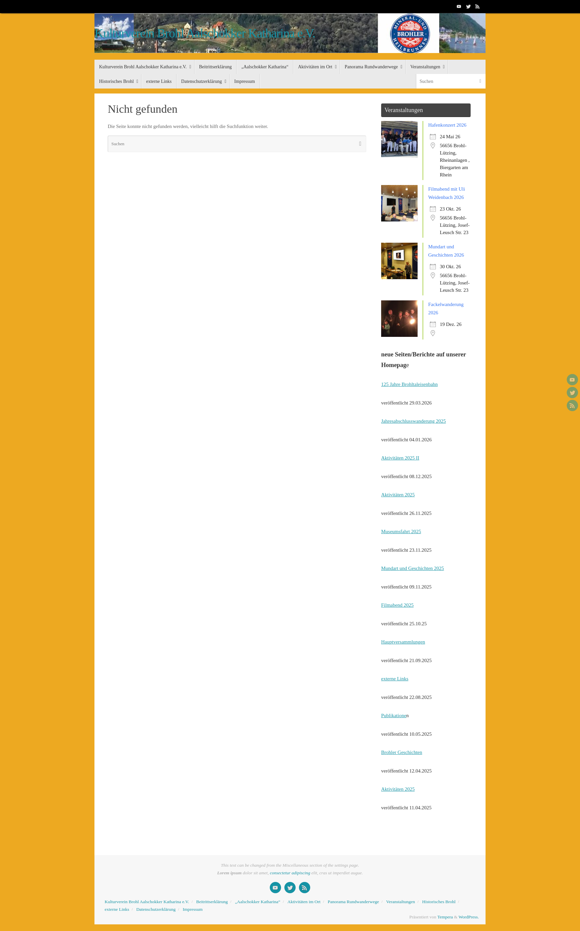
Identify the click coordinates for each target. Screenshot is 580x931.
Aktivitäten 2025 (398, 494)
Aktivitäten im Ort (303, 901)
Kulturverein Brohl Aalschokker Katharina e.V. (204, 33)
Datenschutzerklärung (155, 909)
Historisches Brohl (439, 901)
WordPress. (468, 916)
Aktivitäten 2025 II (400, 458)
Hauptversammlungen (403, 642)
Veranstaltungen (400, 901)
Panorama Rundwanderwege (353, 901)
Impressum (193, 909)
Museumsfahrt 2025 (401, 531)
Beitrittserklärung (212, 901)
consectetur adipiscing (290, 872)
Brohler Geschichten (401, 752)
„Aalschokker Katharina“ (257, 901)
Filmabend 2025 (397, 605)
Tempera (445, 916)
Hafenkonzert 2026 (447, 125)
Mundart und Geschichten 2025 (412, 568)
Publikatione (393, 715)
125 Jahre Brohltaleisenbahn (409, 384)
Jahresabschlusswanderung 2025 (413, 421)
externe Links (394, 678)
